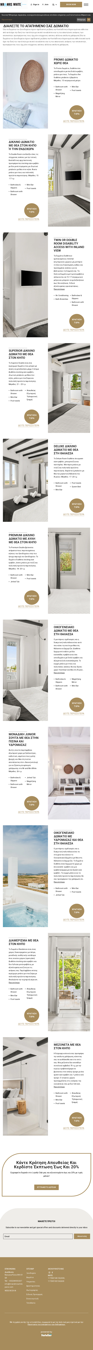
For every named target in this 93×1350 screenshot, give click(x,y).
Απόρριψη (81, 20)
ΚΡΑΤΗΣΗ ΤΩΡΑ (77, 112)
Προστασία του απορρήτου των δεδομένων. (47, 1324)
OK (89, 20)
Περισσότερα (7, 20)
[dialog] (46, 18)
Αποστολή (82, 1236)
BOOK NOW (71, 4)
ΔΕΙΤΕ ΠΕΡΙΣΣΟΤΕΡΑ (73, 121)
